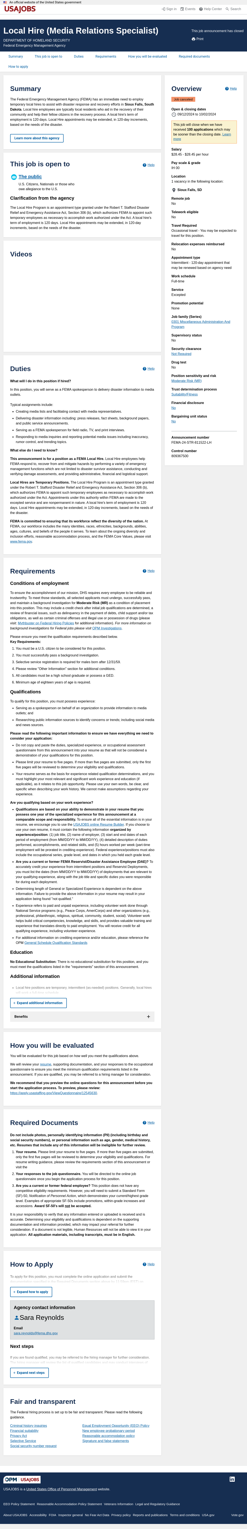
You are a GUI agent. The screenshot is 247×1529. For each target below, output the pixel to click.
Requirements (106, 56)
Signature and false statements (105, 1441)
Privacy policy (121, 1515)
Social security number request (33, 1446)
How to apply (18, 67)
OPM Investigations (107, 628)
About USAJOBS (15, 1515)
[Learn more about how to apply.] (148, 1264)
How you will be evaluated (147, 56)
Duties (78, 56)
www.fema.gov (21, 541)
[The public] (46, 182)
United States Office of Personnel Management (61, 1489)
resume (45, 1064)
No (173, 408)
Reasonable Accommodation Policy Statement (69, 1504)
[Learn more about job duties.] (148, 368)
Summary (15, 56)
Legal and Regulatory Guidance (157, 1504)
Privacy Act (18, 1436)
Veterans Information (118, 1504)
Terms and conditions (185, 1515)
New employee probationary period (108, 1431)
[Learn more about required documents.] (148, 1122)
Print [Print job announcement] (197, 39)
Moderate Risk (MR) (186, 381)
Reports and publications (150, 1515)
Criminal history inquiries (28, 1425)
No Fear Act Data (97, 1515)
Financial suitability (24, 1431)
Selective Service (23, 1441)
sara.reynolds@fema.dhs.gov (36, 1333)
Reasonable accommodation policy (108, 1436)
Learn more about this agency (36, 138)
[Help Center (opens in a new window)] (210, 9)
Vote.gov (237, 1515)
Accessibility (38, 1515)
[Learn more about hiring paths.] (148, 165)
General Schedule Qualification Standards (56, 943)
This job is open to (48, 56)
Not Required (181, 354)
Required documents (194, 56)
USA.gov (208, 1515)
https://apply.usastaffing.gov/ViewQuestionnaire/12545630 (53, 1093)
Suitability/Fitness (184, 394)
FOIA (52, 1515)
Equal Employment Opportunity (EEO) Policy (115, 1425)
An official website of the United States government (45, 2)
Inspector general (70, 1515)
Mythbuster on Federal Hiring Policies (46, 623)
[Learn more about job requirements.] (148, 571)
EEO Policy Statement (19, 1504)
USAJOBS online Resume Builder (98, 824)
